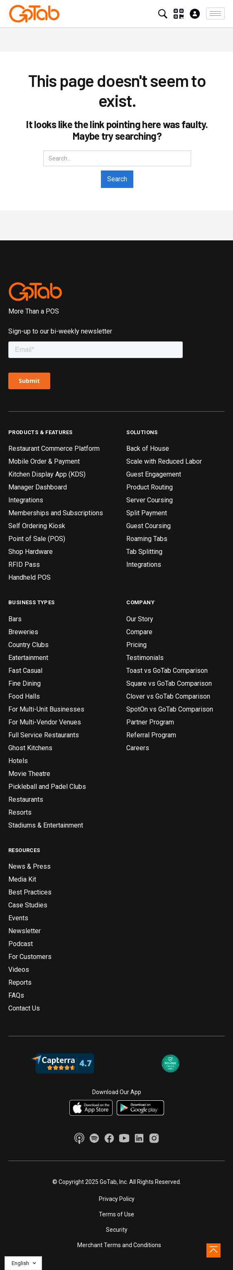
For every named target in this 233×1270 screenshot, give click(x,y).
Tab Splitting (144, 552)
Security (117, 1229)
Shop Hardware (30, 552)
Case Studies (27, 905)
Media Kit (22, 879)
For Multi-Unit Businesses (46, 709)
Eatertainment (28, 658)
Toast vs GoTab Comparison (167, 671)
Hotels (18, 761)
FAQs (16, 995)
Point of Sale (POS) (36, 539)
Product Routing (149, 487)
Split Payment (146, 513)
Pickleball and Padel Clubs (47, 787)
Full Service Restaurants (43, 735)
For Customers (30, 957)
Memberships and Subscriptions (55, 513)
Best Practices (30, 892)
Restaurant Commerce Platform (54, 448)
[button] (215, 13)
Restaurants (25, 799)
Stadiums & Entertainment (45, 825)
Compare (139, 632)
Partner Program (150, 722)
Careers (137, 748)
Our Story (139, 619)
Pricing (136, 645)
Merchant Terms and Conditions (119, 1245)
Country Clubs (28, 645)
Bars (15, 619)
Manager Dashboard (37, 487)
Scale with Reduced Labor (164, 461)
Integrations (25, 500)
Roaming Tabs (146, 539)
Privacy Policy (117, 1199)
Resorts (20, 812)
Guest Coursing (148, 526)
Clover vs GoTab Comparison (168, 696)
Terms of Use (116, 1214)
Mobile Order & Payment (44, 461)
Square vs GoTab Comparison (169, 683)
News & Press (29, 866)
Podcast (20, 944)
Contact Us (24, 1008)
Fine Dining (24, 683)
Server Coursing (149, 500)
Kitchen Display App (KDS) (47, 474)
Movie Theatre (29, 774)
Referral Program (151, 735)
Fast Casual (25, 671)
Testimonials (145, 658)
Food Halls (24, 696)
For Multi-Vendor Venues (44, 722)
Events (18, 918)
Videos (18, 970)
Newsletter (24, 931)
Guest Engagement (153, 474)
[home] (34, 13)
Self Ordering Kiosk (36, 526)
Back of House (147, 448)
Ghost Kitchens (30, 748)
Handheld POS (29, 577)
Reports (20, 982)
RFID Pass (24, 564)
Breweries (23, 632)
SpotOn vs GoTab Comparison (169, 709)
